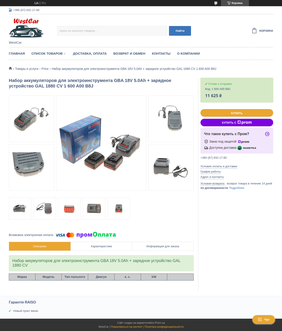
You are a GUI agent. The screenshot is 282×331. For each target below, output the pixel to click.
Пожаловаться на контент (126, 326)
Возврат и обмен (129, 53)
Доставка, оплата (90, 53)
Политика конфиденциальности (164, 326)
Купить (237, 113)
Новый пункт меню (25, 310)
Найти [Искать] (180, 30)
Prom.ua (160, 322)
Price (45, 69)
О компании (188, 53)
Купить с (237, 123)
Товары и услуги (26, 69)
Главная (17, 53)
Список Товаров (47, 53)
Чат (264, 320)
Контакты (161, 53)
